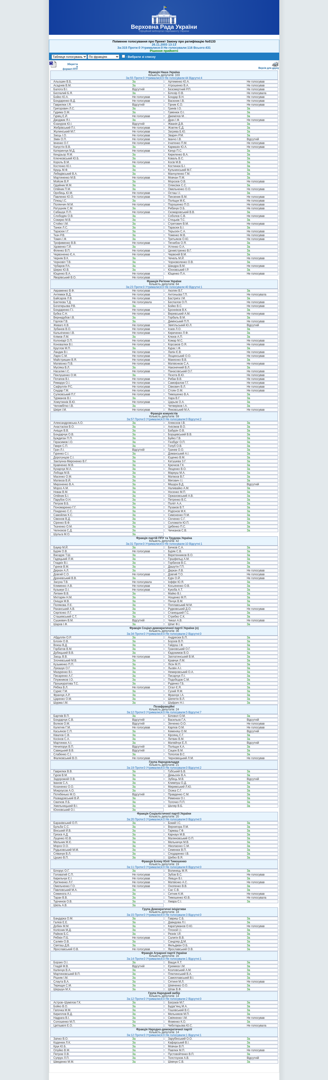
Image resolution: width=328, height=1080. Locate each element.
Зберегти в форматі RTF (63, 65)
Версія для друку (268, 67)
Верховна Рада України (164, 27)
